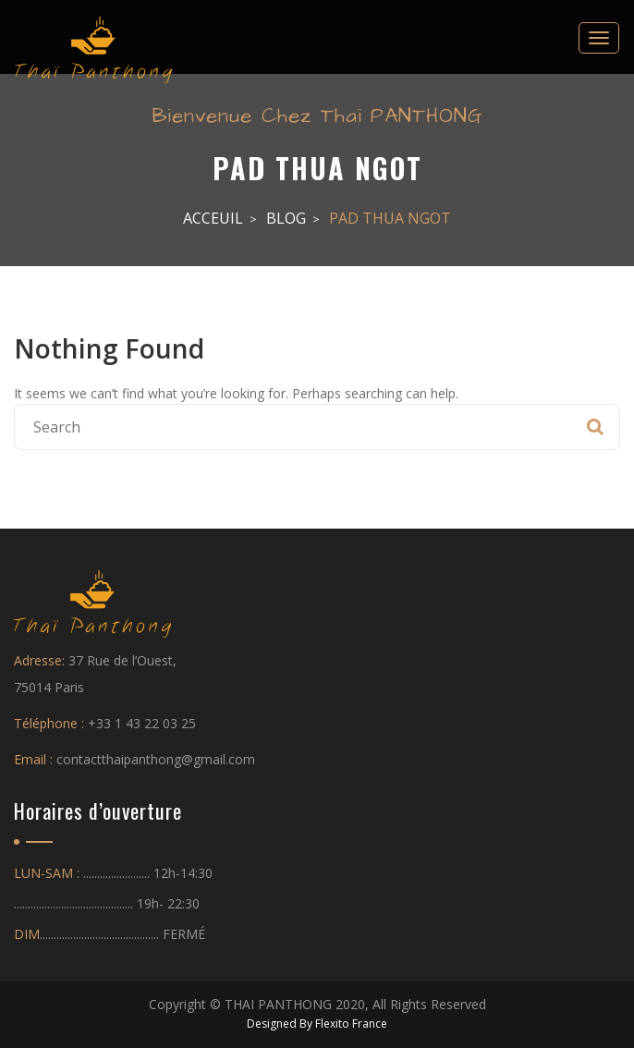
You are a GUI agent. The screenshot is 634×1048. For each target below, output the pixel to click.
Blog (286, 218)
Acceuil (213, 218)
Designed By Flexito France (317, 1023)
